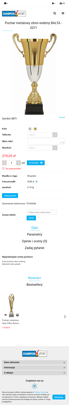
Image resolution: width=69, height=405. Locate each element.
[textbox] (40, 134)
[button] (62, 3)
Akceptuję (59, 397)
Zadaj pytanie (10, 196)
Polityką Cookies (40, 392)
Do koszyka (36, 162)
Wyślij (31, 218)
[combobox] (42, 134)
